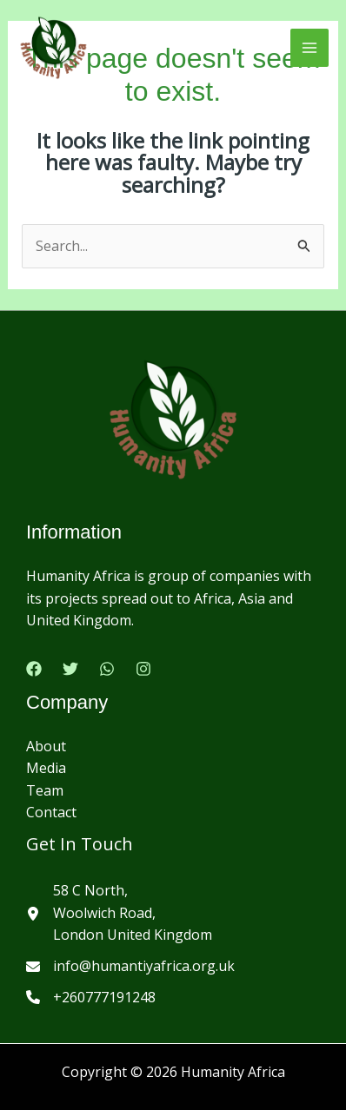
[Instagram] (143, 669)
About (46, 746)
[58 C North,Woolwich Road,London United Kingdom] (119, 913)
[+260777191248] (91, 998)
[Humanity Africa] (53, 48)
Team (44, 790)
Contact (51, 812)
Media (46, 767)
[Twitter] (70, 669)
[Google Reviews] (107, 669)
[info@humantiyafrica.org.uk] (130, 966)
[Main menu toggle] (309, 48)
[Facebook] (34, 669)
